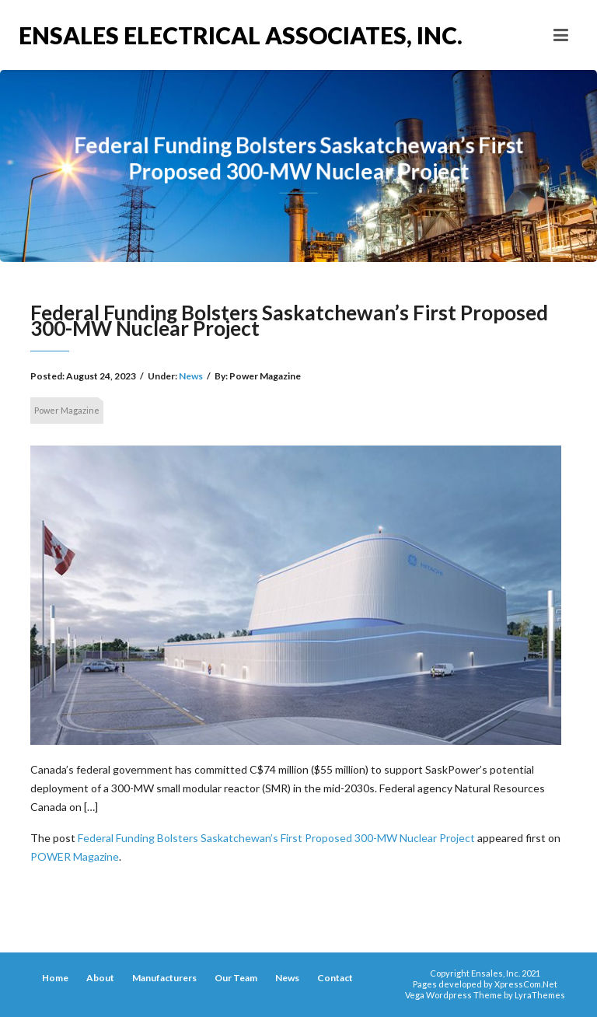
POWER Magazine (74, 856)
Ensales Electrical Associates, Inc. (158, 35)
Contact (335, 978)
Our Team (236, 978)
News (191, 376)
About (100, 978)
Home (55, 978)
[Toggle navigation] (560, 35)
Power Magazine (67, 410)
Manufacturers (164, 978)
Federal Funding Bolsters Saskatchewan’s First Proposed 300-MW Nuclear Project (276, 837)
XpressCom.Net (525, 984)
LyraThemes (540, 995)
